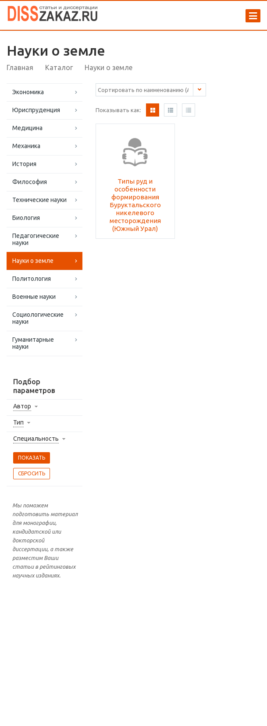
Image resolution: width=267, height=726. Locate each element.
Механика (26, 145)
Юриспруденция (36, 109)
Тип (18, 422)
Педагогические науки (35, 239)
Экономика (28, 92)
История (24, 163)
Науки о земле (32, 260)
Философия (29, 181)
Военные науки (34, 296)
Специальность (36, 438)
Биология (26, 217)
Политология (31, 278)
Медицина (27, 127)
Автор (22, 406)
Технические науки (39, 199)
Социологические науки (38, 318)
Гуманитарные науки (33, 343)
